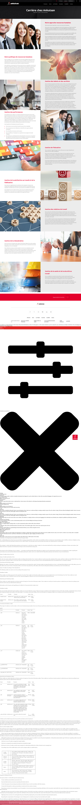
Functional (2, 531)
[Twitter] (34, 312)
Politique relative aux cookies (37, 321)
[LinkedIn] (47, 312)
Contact (52, 317)
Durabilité (48, 317)
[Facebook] (30, 312)
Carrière (39, 12)
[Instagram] (38, 312)
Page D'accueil (35, 12)
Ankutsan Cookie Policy (59, 801)
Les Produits (38, 317)
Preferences (2, 495)
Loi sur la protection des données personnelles (49, 321)
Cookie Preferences (62, 321)
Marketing (2, 516)
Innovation (43, 317)
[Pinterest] (51, 312)
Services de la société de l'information (25, 321)
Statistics (1, 500)
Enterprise (28, 317)
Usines (33, 317)
